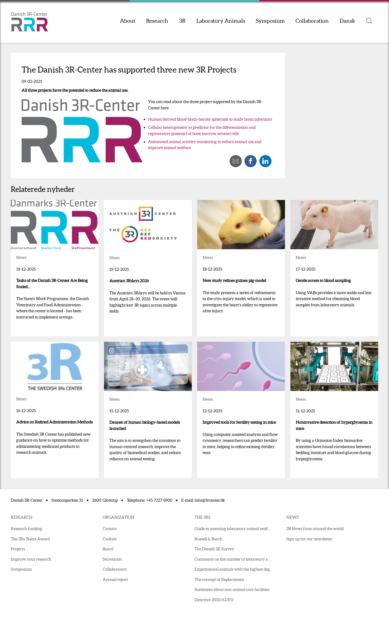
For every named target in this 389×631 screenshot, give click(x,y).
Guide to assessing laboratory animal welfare (234, 528)
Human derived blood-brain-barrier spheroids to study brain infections (210, 119)
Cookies (110, 539)
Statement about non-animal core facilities (231, 589)
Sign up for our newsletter (309, 539)
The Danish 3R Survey (214, 549)
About (127, 21)
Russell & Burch (208, 539)
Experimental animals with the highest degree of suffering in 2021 (235, 569)
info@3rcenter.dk (209, 500)
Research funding (26, 528)
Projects (18, 549)
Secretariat (112, 559)
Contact (110, 528)
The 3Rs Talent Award (30, 539)
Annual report (115, 579)
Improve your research (31, 559)
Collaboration (312, 21)
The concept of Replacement (219, 579)
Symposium (270, 21)
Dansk (347, 21)
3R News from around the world (315, 528)
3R (182, 21)
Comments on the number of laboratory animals (235, 559)
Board (108, 549)
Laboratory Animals (220, 21)
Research (157, 21)
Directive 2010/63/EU (213, 599)
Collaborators (115, 569)
